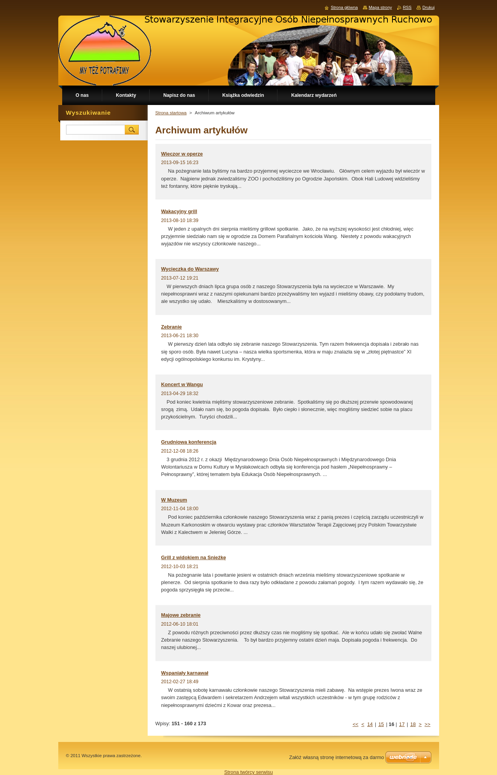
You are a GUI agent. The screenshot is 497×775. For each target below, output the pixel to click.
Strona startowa (171, 112)
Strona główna (344, 7)
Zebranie (171, 327)
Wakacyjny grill (179, 211)
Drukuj (428, 7)
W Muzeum (174, 500)
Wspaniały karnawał (185, 673)
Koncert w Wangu (182, 384)
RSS (407, 7)
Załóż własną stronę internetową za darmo (336, 757)
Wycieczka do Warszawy (190, 269)
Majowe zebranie (181, 615)
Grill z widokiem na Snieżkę (193, 557)
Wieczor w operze (182, 154)
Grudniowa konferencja (188, 442)
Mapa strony (380, 7)
